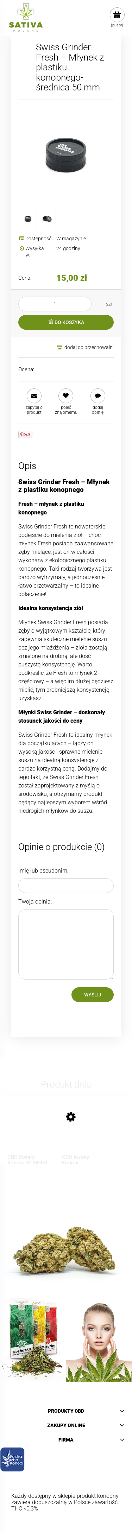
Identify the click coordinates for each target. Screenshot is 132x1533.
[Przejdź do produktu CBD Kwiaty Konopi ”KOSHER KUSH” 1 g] (27, 1133)
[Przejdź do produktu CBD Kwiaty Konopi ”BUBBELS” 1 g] (82, 1133)
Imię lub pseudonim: (43, 870)
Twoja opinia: (35, 901)
